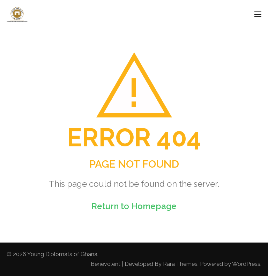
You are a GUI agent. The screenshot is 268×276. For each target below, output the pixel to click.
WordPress (246, 264)
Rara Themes (180, 264)
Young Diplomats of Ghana (62, 254)
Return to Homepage (134, 206)
